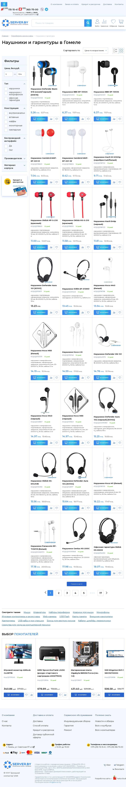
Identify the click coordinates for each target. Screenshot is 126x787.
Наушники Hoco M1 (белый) (108, 483)
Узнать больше (19, 186)
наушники (14, 88)
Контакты (119, 4)
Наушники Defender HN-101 (108, 354)
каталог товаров (4, 5)
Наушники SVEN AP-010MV (75, 289)
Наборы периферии (59, 612)
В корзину (39, 118)
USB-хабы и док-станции (31, 621)
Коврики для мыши (83, 612)
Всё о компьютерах (105, 730)
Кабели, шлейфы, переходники (94, 621)
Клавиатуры (39, 612)
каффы (12, 121)
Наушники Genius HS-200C (76, 548)
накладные (15, 130)
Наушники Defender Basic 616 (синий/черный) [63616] (44, 92)
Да (10, 146)
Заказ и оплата (72, 4)
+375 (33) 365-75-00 (115, 747)
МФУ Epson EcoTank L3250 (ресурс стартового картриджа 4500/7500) (51, 673)
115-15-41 (13, 9)
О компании (56, 4)
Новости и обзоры (104, 721)
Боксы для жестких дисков (61, 621)
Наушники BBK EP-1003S (106, 92)
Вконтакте (118, 769)
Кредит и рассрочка (90, 4)
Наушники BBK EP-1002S (74, 92)
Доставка (107, 4)
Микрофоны (103, 612)
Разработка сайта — (104, 778)
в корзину (15, 695)
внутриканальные (18, 113)
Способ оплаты (40, 726)
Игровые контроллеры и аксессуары (21, 616)
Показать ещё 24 (76, 584)
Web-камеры (49, 616)
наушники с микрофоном (16, 93)
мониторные (15, 126)
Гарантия (69, 726)
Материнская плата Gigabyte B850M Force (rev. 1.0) (85, 673)
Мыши (27, 612)
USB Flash (64, 616)
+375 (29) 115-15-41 (98, 747)
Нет (11, 150)
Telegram (119, 765)
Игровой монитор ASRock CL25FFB (17, 671)
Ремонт (68, 730)
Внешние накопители (101, 616)
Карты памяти (79, 616)
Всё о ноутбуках (103, 726)
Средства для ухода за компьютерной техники (26, 625)
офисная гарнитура (14, 99)
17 (100, 593)
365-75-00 (32, 9)
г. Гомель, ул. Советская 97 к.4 (25, 14)
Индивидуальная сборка (77, 721)
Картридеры (8, 621)
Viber (107, 765)
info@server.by (55, 782)
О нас (5, 721)
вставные (14, 117)
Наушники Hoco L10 (72, 352)
